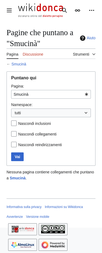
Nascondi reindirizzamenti (40, 145)
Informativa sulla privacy (24, 207)
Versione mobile (37, 217)
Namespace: (22, 105)
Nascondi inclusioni (34, 123)
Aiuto (87, 38)
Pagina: (17, 86)
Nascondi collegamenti (37, 134)
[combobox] (51, 94)
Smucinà (18, 64)
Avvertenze (15, 217)
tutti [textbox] (18, 113)
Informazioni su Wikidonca (64, 207)
